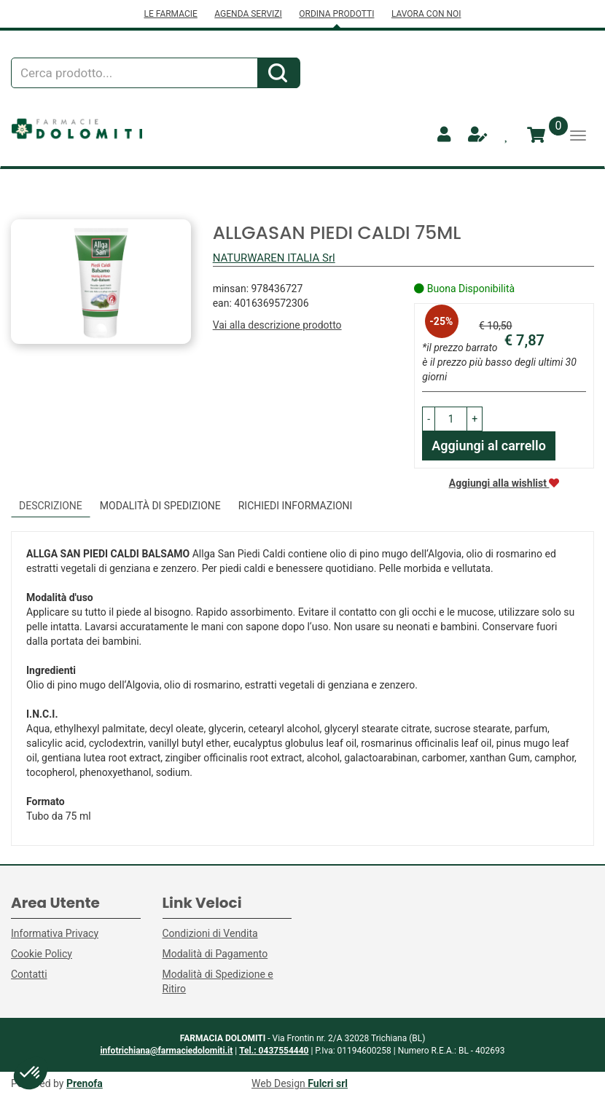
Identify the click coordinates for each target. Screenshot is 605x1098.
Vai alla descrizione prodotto (277, 325)
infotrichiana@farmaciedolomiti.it (166, 1051)
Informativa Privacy (54, 933)
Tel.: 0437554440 (273, 1051)
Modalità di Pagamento (215, 954)
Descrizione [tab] (50, 505)
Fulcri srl (328, 1083)
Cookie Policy (41, 954)
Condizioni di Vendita (210, 933)
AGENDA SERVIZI (247, 14)
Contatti (29, 974)
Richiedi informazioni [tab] (295, 505)
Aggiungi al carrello (489, 445)
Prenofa (84, 1083)
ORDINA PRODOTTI (336, 14)
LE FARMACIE (170, 14)
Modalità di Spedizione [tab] (160, 505)
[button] (428, 419)
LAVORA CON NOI (426, 14)
